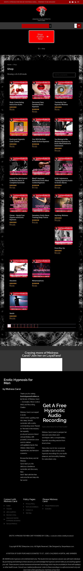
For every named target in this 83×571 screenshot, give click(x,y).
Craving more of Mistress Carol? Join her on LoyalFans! (41, 354)
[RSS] (75, 2)
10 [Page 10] (26, 326)
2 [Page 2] (12, 326)
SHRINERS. (73, 550)
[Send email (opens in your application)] (78, 2)
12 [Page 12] (33, 326)
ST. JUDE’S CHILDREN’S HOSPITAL (54, 550)
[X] (70, 2)
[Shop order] (64, 75)
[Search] (79, 26)
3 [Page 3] (15, 326)
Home (9, 64)
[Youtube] (72, 2)
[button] (50, 26)
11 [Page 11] (29, 326)
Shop (43, 48)
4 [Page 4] (19, 326)
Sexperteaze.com (68, 543)
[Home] (39, 48)
